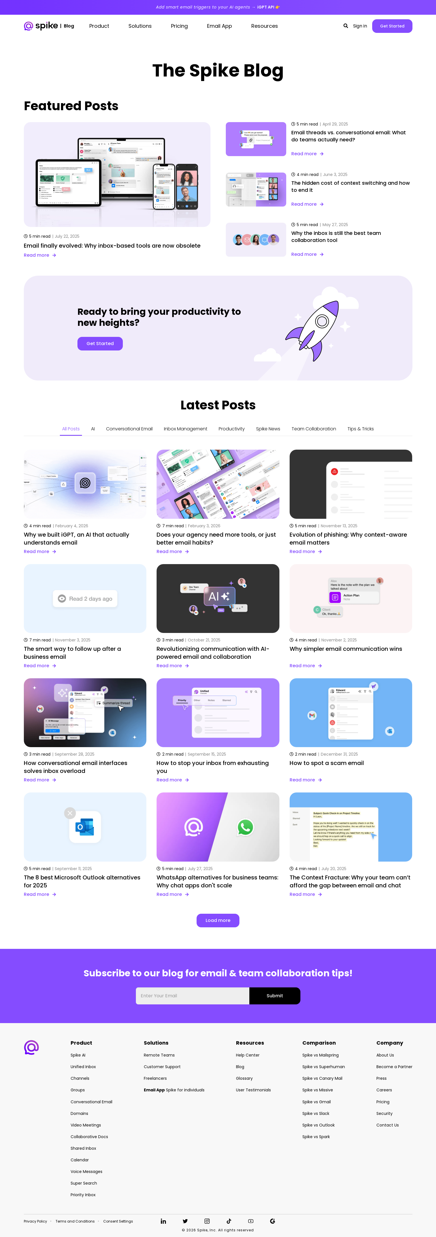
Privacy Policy (35, 1221)
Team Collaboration (314, 429)
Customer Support (162, 1067)
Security (384, 1113)
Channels (80, 1078)
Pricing (382, 1102)
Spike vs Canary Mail (322, 1078)
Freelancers (155, 1078)
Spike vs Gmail (316, 1102)
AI (93, 429)
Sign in (360, 26)
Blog (240, 1067)
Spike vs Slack (315, 1113)
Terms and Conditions (75, 1221)
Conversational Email (129, 429)
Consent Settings (118, 1221)
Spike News (268, 429)
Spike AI (78, 1055)
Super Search (84, 1183)
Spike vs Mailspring (320, 1055)
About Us (385, 1055)
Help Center (248, 1055)
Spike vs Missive (317, 1090)
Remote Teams (159, 1055)
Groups (78, 1090)
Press (381, 1078)
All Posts (71, 429)
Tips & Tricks (360, 429)
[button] (346, 26)
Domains (79, 1113)
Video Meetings (86, 1125)
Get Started (392, 26)
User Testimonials (253, 1090)
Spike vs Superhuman (323, 1067)
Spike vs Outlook (318, 1125)
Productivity (232, 429)
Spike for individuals (174, 1090)
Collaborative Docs (89, 1137)
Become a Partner (394, 1067)
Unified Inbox (83, 1067)
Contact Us (387, 1125)
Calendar (80, 1160)
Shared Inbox (83, 1148)
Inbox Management (185, 429)
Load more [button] (218, 920)
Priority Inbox (83, 1195)
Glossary (244, 1078)
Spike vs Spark (316, 1137)
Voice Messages (86, 1171)
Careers (384, 1090)
